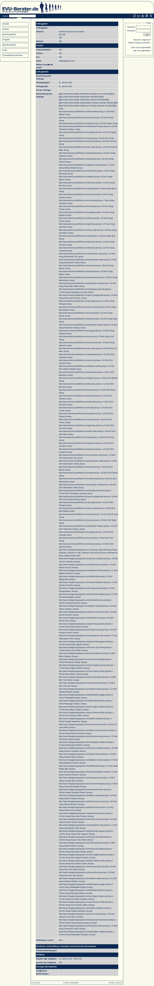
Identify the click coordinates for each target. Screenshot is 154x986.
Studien (6, 24)
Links (5, 50)
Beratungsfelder (9, 34)
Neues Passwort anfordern (139, 43)
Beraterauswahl (9, 45)
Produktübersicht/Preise (12, 55)
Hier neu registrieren (142, 51)
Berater (6, 29)
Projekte (6, 40)
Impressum (119, 983)
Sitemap (111, 983)
